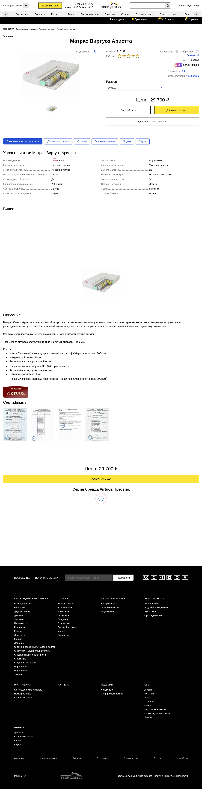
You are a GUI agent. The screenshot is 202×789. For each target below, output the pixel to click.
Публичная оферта (141, 776)
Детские (18, 615)
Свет (147, 684)
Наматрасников (22, 693)
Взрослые (19, 607)
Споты (148, 705)
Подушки (107, 684)
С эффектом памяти (112, 693)
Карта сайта (124, 776)
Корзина (193, 19)
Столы (17, 740)
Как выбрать (182, 758)
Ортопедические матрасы (31, 598)
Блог (187, 14)
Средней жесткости (25, 662)
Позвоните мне (50, 5)
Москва (18, 776)
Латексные (20, 635)
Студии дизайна (144, 14)
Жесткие (19, 619)
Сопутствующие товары (157, 713)
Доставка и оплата (58, 141)
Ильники (149, 693)
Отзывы (82, 141)
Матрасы (63, 598)
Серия (142, 141)
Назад (11, 36)
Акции (71, 14)
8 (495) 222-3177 (84, 4)
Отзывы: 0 (193, 55)
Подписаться (123, 577)
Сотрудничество (89, 14)
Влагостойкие (151, 603)
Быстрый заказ (128, 110)
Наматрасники (154, 598)
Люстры (148, 689)
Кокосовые (20, 627)
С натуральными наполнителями (32, 650)
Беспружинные (22, 603)
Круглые (18, 631)
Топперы (63, 684)
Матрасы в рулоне (113, 598)
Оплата (125, 14)
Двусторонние (22, 611)
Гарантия (110, 14)
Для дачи (19, 643)
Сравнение (140, 19)
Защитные (150, 611)
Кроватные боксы (23, 697)
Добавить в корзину (176, 110)
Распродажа (117, 19)
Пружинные (20, 670)
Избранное (168, 19)
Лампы (148, 717)
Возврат (157, 758)
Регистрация (185, 5)
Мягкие (18, 639)
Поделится (82, 51)
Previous (196, 14)
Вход (196, 5)
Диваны (18, 732)
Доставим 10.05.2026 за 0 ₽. (152, 121)
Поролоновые (21, 666)
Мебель (19, 727)
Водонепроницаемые (156, 607)
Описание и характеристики (22, 141)
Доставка (40, 14)
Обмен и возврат (169, 14)
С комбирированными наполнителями (35, 646)
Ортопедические (110, 607)
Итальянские (21, 623)
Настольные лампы (155, 709)
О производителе (105, 141)
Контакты (56, 14)
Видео (127, 141)
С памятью (20, 658)
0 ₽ (183, 71)
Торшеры (149, 701)
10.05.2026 (192, 76)
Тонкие (18, 674)
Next (6, 14)
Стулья (18, 744)
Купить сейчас (101, 479)
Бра (146, 697)
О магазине (22, 14)
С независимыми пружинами (30, 654)
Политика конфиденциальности (170, 776)
